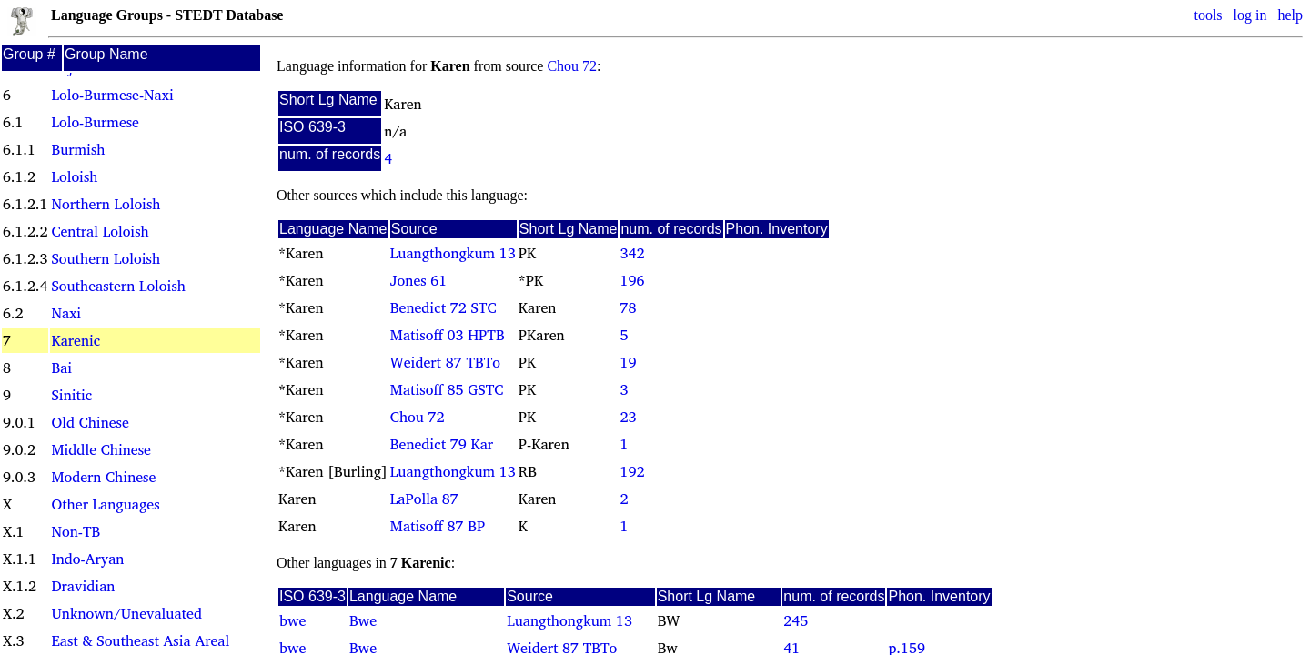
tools (1208, 15)
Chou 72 (572, 66)
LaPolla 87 (424, 498)
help (1290, 15)
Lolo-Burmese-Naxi (112, 94)
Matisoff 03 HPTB (447, 335)
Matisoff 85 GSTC (446, 389)
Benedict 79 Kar (441, 444)
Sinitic (71, 395)
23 (628, 416)
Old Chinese (89, 422)
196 (632, 280)
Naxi (66, 313)
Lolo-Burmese (94, 122)
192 (632, 471)
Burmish (78, 149)
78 (628, 307)
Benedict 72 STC (443, 307)
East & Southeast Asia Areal (140, 640)
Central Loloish (99, 231)
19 (628, 362)
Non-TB (75, 531)
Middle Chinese (100, 449)
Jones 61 (418, 280)
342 (632, 253)
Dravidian (83, 586)
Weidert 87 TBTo (445, 362)
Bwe (363, 620)
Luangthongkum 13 (453, 253)
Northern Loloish (105, 204)
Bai (61, 367)
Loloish (74, 176)
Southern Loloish (105, 258)
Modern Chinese (103, 477)
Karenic (75, 340)
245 (795, 620)
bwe (292, 620)
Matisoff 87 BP (437, 526)
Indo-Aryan (87, 558)
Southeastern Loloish (118, 285)
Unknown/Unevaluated (126, 613)
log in (1250, 15)
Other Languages (105, 504)
